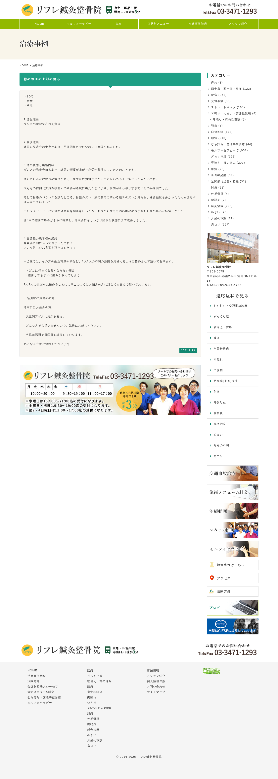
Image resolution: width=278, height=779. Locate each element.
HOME (24, 65)
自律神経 (217, 131)
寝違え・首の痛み (223, 162)
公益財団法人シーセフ (42, 686)
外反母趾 (217, 193)
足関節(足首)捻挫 (226, 380)
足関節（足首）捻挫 (225, 181)
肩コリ (215, 224)
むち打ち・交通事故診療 (228, 144)
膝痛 (214, 169)
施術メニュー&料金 (40, 691)
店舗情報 (153, 670)
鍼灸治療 (217, 206)
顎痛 (214, 125)
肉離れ (218, 359)
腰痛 (214, 94)
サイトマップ (156, 691)
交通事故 (217, 101)
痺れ (214, 82)
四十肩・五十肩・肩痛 (226, 88)
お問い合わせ (156, 686)
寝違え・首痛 (223, 327)
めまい (215, 212)
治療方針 (224, 591)
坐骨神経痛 (218, 175)
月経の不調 (218, 218)
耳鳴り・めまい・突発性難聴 (231, 113)
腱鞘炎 (215, 199)
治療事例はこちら (231, 565)
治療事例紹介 (36, 675)
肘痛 (214, 187)
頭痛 (214, 138)
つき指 (218, 370)
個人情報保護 (156, 681)
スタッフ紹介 (156, 675)
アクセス (224, 578)
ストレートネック (223, 107)
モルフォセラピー (223, 150)
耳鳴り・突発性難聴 (226, 119)
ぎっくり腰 (218, 156)
